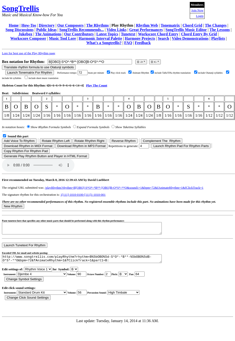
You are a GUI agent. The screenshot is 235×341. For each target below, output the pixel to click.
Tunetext (128, 34)
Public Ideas (46, 30)
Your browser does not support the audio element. (38, 165)
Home (14, 25)
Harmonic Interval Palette (100, 38)
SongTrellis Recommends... (81, 30)
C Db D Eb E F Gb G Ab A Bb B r (123, 277)
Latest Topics (107, 34)
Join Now (197, 10)
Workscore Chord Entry (158, 34)
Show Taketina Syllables (130, 127)
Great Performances (146, 30)
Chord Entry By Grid (199, 34)
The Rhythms (97, 25)
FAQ (128, 43)
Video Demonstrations (190, 38)
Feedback (143, 43)
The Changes (216, 25)
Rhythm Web (147, 25)
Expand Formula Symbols (93, 127)
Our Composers (70, 25)
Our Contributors (79, 34)
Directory (46, 25)
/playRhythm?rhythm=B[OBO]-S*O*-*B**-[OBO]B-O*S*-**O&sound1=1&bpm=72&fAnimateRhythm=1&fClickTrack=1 (124, 187)
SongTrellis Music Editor (186, 30)
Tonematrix (170, 25)
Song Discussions (20, 30)
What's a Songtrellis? (104, 43)
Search (163, 38)
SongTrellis (20, 8)
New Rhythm (13, 206)
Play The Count (96, 85)
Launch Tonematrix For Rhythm (29, 72)
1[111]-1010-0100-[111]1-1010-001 (83, 194)
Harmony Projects (140, 38)
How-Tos (28, 25)
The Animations (48, 34)
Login (199, 16)
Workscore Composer (28, 38)
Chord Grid (192, 25)
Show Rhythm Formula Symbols (51, 127)
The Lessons (220, 30)
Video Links (117, 30)
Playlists (218, 38)
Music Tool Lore (62, 38)
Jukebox (25, 34)
